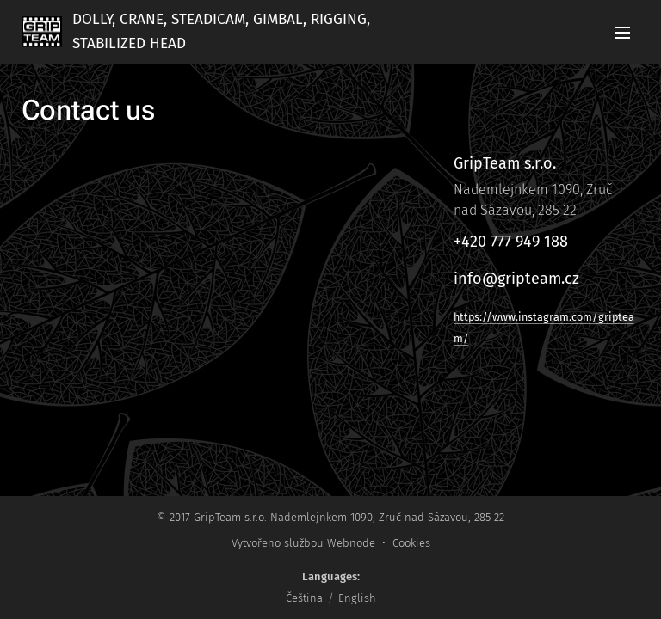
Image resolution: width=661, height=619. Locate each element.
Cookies (411, 542)
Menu (622, 33)
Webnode (351, 542)
